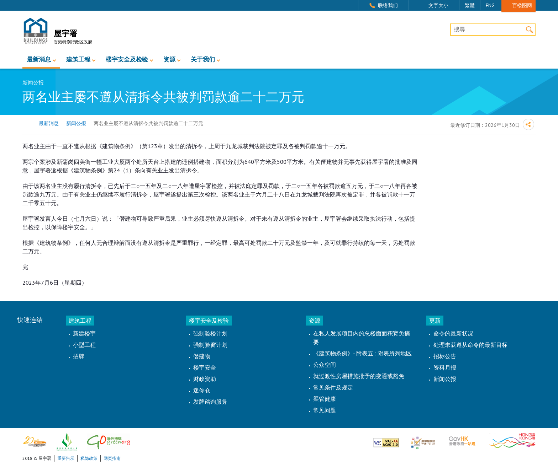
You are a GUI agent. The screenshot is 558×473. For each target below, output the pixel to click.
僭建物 (201, 356)
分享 (528, 124)
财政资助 (204, 378)
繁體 (470, 5)
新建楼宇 (84, 333)
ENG (490, 5)
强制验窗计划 (210, 344)
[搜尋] (493, 29)
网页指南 (112, 458)
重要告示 (65, 458)
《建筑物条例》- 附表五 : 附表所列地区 (362, 353)
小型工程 (84, 344)
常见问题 (324, 410)
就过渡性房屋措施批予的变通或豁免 (358, 376)
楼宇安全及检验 (127, 59)
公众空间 (324, 364)
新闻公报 (76, 123)
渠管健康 (324, 398)
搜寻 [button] (529, 29)
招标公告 (444, 356)
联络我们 (388, 5)
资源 (169, 59)
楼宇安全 (204, 367)
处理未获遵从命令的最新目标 (470, 344)
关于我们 (203, 59)
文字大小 (438, 5)
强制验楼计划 (210, 333)
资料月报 (444, 367)
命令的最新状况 (453, 333)
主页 (26, 123)
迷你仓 (201, 390)
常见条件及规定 (333, 387)
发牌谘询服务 (210, 401)
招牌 (78, 356)
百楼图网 (522, 5)
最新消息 (39, 59)
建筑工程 (78, 59)
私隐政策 (89, 458)
